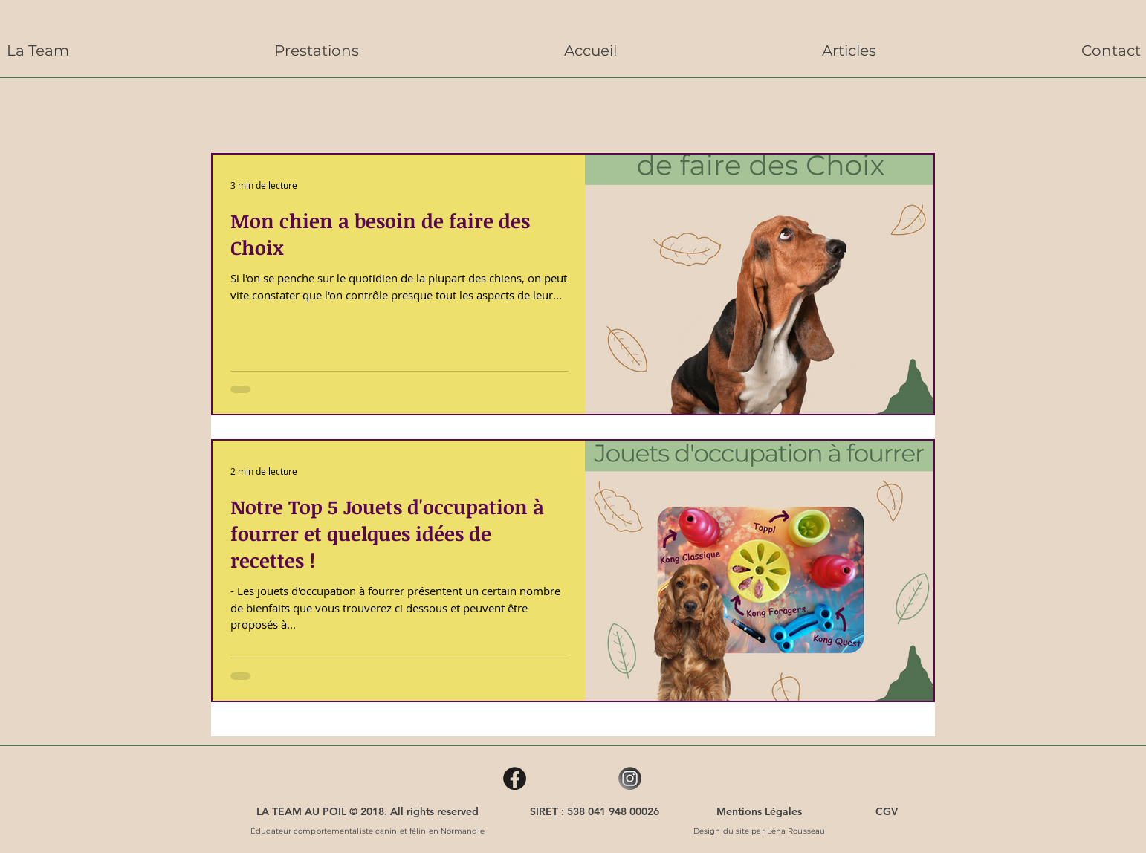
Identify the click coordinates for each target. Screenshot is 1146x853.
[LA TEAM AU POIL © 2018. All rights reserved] (367, 811)
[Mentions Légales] (759, 811)
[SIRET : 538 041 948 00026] (594, 811)
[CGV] (886, 811)
